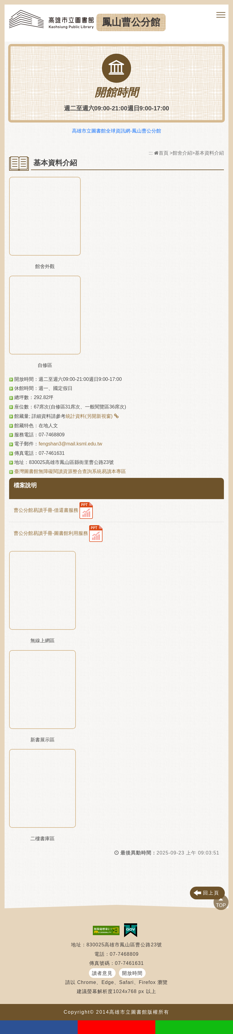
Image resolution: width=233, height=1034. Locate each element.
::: (151, 153)
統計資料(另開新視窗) (89, 416)
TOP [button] (221, 905)
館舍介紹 (182, 153)
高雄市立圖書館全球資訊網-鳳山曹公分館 (116, 130)
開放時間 (132, 973)
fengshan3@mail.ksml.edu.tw (70, 443)
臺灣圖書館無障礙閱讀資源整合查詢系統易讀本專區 (70, 471)
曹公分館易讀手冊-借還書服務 (53, 510)
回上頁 (211, 892)
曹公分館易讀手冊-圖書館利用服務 (58, 533)
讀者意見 (102, 973)
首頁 (161, 153)
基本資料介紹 (209, 153)
